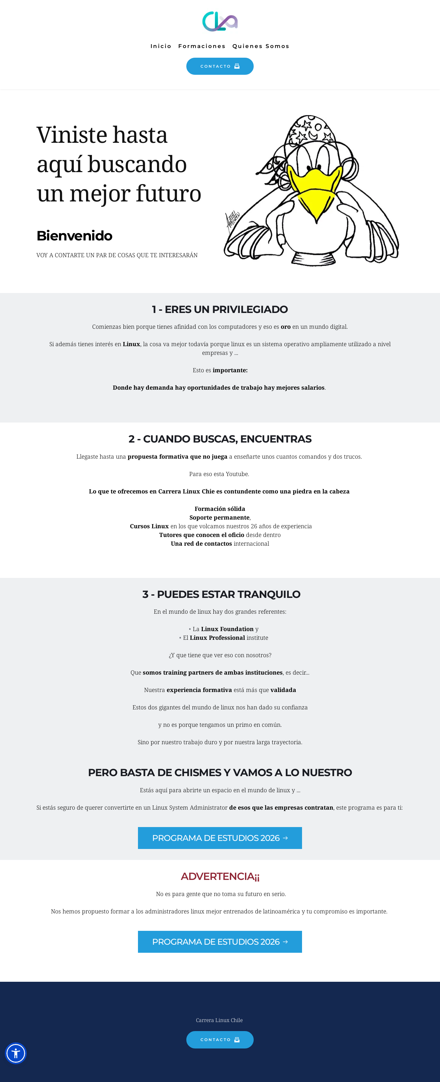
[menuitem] (161, 46)
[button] (15, 1053)
